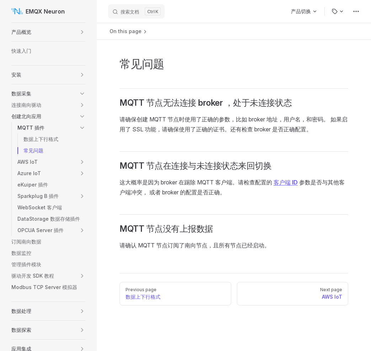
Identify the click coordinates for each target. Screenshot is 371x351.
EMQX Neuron (38, 11)
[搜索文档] (136, 11)
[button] (82, 32)
